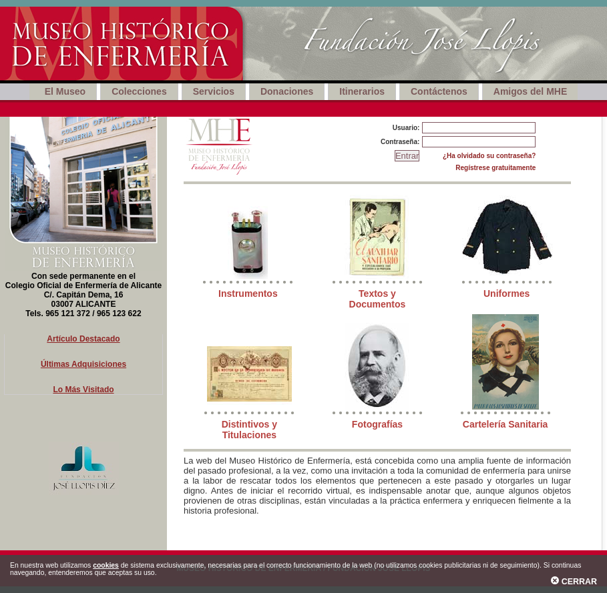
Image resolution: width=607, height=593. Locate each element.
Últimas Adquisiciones (83, 364)
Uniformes (506, 293)
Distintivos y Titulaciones (249, 429)
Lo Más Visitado (83, 389)
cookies (106, 565)
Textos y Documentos (377, 299)
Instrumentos (248, 293)
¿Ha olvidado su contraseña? (489, 155)
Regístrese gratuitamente (495, 167)
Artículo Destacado (83, 339)
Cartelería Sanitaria (505, 424)
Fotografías (377, 424)
